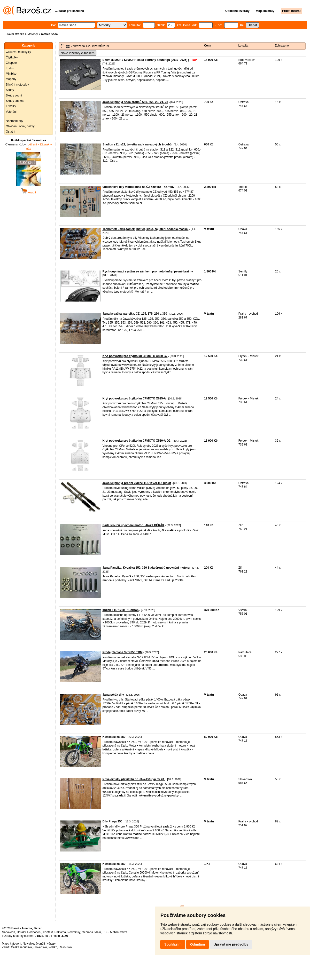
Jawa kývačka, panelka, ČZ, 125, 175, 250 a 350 (134, 313)
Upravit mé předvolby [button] (231, 944)
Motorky (32, 34)
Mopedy (11, 79)
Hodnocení (34, 932)
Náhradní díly (14, 121)
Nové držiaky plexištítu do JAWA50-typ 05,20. (133, 779)
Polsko (52, 947)
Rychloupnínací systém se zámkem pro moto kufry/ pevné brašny (147, 271)
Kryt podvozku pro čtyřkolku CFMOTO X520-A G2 (136, 440)
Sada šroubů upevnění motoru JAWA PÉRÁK (133, 525)
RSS (105, 932)
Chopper (11, 62)
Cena (207, 45)
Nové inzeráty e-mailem (77, 53)
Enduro (10, 68)
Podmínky (74, 932)
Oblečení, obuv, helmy (20, 126)
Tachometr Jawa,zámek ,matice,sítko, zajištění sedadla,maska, (145, 229)
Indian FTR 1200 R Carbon (120, 610)
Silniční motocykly (17, 84)
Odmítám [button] (197, 944)
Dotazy (21, 932)
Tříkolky (11, 106)
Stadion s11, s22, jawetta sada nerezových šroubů (136, 144)
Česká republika (21, 947)
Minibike (11, 73)
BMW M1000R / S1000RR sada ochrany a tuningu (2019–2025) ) (145, 60)
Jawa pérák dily (113, 694)
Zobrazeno (282, 45)
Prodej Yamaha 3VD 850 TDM (122, 652)
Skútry (10, 90)
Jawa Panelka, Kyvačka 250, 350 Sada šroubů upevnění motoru (146, 567)
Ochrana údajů (91, 932)
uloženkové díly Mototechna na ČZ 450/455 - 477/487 (138, 187)
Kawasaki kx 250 (113, 737)
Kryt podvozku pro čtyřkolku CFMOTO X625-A (134, 398)
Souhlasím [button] (172, 944)
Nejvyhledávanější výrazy (39, 943)
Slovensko (40, 947)
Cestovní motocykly (18, 52)
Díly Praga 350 (112, 821)
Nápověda (8, 932)
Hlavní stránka (15, 34)
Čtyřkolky (12, 57)
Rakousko (65, 947)
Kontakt (48, 932)
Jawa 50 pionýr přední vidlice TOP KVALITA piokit (136, 483)
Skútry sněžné (15, 101)
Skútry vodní (14, 95)
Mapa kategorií (11, 943)
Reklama (60, 932)
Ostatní (10, 131)
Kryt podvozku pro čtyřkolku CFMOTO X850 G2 (135, 356)
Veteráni (11, 111)
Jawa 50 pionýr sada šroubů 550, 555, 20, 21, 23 (135, 102)
